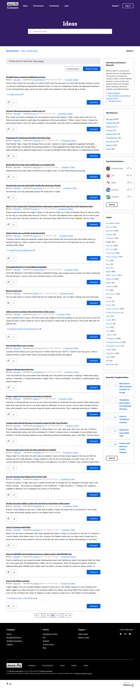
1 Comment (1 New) (71, 80)
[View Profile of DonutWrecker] (38, 80)
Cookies (74, 665)
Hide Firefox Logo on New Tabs (124, 433)
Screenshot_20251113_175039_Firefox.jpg (24, 329)
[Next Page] (70, 615)
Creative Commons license (83, 673)
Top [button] (10, 684)
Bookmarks (110, 231)
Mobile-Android (111, 275)
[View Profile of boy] (34, 114)
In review (109, 130)
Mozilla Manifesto (14, 637)
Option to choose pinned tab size (20, 369)
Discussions (38, 6)
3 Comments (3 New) (65, 209)
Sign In (128, 6)
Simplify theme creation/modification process (25, 77)
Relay (108, 316)
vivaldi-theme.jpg (15, 94)
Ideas (25, 6)
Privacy (108, 305)
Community (54, 6)
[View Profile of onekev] (36, 479)
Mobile (108, 272)
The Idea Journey (114, 101)
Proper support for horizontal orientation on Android (28, 396)
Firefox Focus (48, 644)
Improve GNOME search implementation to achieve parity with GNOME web (39, 554)
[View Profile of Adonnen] (36, 557)
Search (108, 320)
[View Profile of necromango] (37, 372)
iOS (44, 637)
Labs (66, 6)
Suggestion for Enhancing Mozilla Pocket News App (28, 138)
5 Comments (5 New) (65, 114)
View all (112, 205)
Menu (108, 268)
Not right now (111, 141)
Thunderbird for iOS (113, 346)
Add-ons (109, 227)
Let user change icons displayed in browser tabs (26, 476)
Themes (109, 335)
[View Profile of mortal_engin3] (38, 270)
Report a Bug (83, 637)
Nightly (108, 283)
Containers (110, 238)
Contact (85, 665)
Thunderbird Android (113, 342)
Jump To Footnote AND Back (18, 527)
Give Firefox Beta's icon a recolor (20, 345)
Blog (44, 648)
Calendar (109, 234)
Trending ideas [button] (72, 69)
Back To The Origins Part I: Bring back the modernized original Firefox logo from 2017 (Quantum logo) (49, 206)
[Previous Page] (36, 615)
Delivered (17, 452)
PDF (107, 290)
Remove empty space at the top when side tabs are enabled (31, 450)
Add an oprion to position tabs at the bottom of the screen (30, 311)
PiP (107, 298)
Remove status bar (14, 291)
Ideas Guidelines (114, 93)
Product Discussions (113, 312)
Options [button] (129, 51)
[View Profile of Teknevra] (36, 140)
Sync (108, 327)
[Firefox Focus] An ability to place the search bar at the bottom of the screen (38, 503)
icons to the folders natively (18, 581)
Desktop (109, 246)
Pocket (108, 301)
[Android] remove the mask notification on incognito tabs (30, 164)
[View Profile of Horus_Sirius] (37, 188)
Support (115, 6)
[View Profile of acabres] (36, 583)
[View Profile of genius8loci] (37, 452)
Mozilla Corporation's (17, 671)
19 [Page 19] (48, 615)
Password (109, 286)
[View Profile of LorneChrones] (38, 426)
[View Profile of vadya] (35, 399)
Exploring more (111, 134)
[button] (8, 102)
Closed (108, 149)
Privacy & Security (112, 309)
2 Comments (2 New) (68, 140)
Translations (110, 353)
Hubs (108, 264)
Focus (108, 260)
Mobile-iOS (110, 279)
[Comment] (93, 102)
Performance (111, 294)
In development (111, 138)
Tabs (108, 331)
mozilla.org (32, 665)
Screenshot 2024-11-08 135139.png (22, 598)
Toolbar (109, 350)
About (9, 634)
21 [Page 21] (57, 615)
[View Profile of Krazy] (35, 209)
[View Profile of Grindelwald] (37, 506)
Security (109, 324)
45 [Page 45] (66, 615)
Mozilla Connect (13, 5)
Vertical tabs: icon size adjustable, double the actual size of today (33, 185)
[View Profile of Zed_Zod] (36, 167)
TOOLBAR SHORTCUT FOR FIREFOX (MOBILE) (26, 267)
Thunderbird (110, 338)
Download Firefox (50, 634)
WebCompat (110, 364)
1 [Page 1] (39, 615)
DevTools (109, 249)
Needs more (110, 127)
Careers (10, 644)
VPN (107, 361)
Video (108, 357)
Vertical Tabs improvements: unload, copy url (25, 111)
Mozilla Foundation (14, 641)
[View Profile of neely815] (36, 530)
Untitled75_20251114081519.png (21, 250)
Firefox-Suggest (112, 257)
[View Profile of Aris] (34, 314)
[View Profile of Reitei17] (36, 293)
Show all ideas (38, 61)
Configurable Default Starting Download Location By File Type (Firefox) (36, 423)
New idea (17, 80)
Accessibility (110, 223)
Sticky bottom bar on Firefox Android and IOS (25, 233)
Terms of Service (47, 665)
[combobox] (70, 31)
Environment (110, 253)
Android (46, 641)
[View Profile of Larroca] (36, 236)
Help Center (83, 634)
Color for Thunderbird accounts (124, 419)
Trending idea (111, 123)
